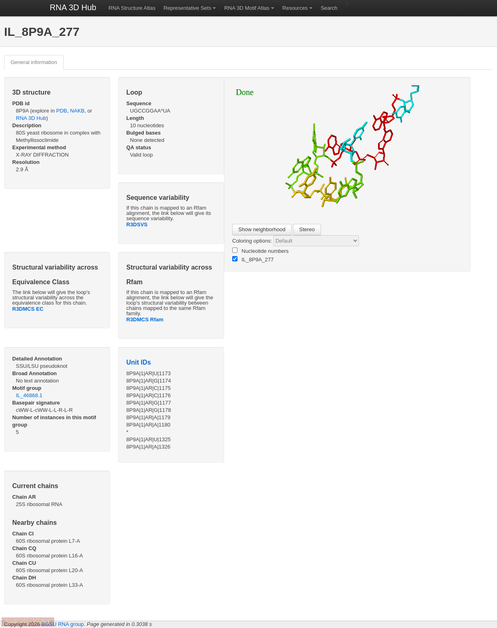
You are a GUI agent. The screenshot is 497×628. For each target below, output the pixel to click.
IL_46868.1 (29, 395)
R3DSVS (136, 224)
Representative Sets (187, 8)
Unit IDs (138, 362)
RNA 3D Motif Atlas (246, 8)
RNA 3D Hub (73, 7)
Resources (295, 8)
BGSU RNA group (63, 624)
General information (34, 62)
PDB (61, 111)
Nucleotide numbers (260, 251)
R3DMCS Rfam (144, 319)
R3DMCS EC (28, 309)
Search (329, 8)
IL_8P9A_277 (253, 259)
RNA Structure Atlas (132, 8)
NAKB (77, 111)
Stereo (306, 229)
